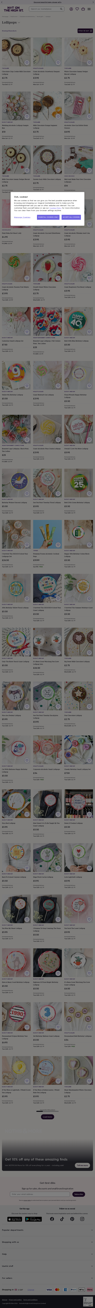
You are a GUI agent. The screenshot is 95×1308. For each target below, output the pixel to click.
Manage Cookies (22, 217)
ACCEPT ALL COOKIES (71, 217)
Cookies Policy (55, 208)
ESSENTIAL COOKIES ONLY (48, 217)
